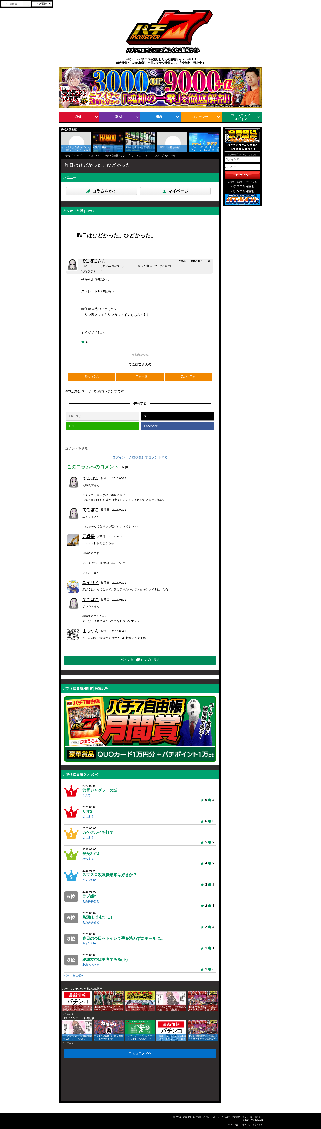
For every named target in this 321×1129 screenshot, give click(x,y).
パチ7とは (176, 1117)
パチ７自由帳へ (74, 975)
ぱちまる (88, 816)
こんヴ (86, 795)
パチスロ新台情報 (242, 186)
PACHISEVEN (256, 1120)
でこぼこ (93, 261)
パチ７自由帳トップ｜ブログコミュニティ (126, 155)
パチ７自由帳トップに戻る (140, 660)
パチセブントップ (72, 155)
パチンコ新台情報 (242, 191)
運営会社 (187, 1117)
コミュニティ (93, 155)
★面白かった (140, 354)
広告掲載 (197, 1117)
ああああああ (90, 901)
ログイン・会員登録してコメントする (140, 457)
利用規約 (236, 1117)
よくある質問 (224, 1117)
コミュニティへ (140, 1053)
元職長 (88, 536)
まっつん (90, 631)
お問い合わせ (209, 1117)
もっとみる (67, 1013)
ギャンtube (89, 879)
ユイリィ (90, 582)
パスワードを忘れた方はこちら (242, 182)
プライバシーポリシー (252, 1117)
